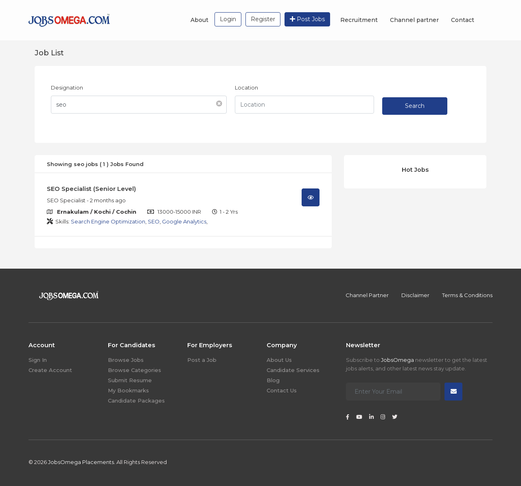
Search (415, 105)
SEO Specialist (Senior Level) (91, 189)
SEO (154, 221)
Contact (462, 20)
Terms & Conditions (467, 295)
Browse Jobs (126, 360)
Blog (273, 380)
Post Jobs (307, 19)
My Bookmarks (128, 390)
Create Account (50, 370)
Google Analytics (184, 221)
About (199, 20)
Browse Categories (134, 370)
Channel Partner (367, 295)
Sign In (37, 360)
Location (246, 87)
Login (228, 19)
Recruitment (359, 20)
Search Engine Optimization (108, 221)
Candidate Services (293, 370)
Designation (67, 87)
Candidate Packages (136, 400)
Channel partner (414, 20)
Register (263, 19)
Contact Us (282, 390)
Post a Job (202, 360)
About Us (279, 360)
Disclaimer (415, 295)
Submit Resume (130, 380)
